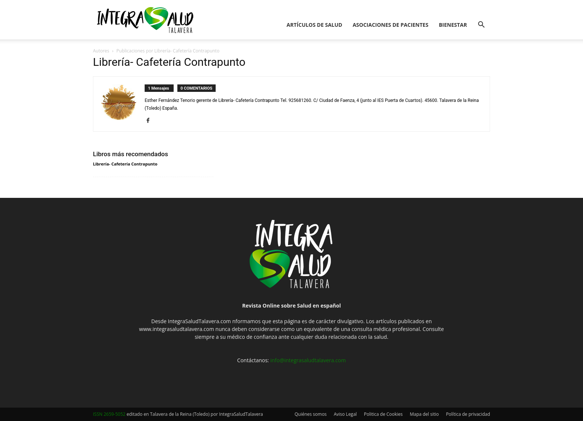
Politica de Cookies (383, 414)
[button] (481, 25)
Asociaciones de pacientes (390, 24)
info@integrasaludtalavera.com (308, 360)
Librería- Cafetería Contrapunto (125, 164)
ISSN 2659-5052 (109, 414)
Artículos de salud (314, 24)
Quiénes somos (310, 414)
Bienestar (453, 24)
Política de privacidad (468, 414)
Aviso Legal (345, 414)
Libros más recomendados (130, 154)
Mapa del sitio (424, 414)
